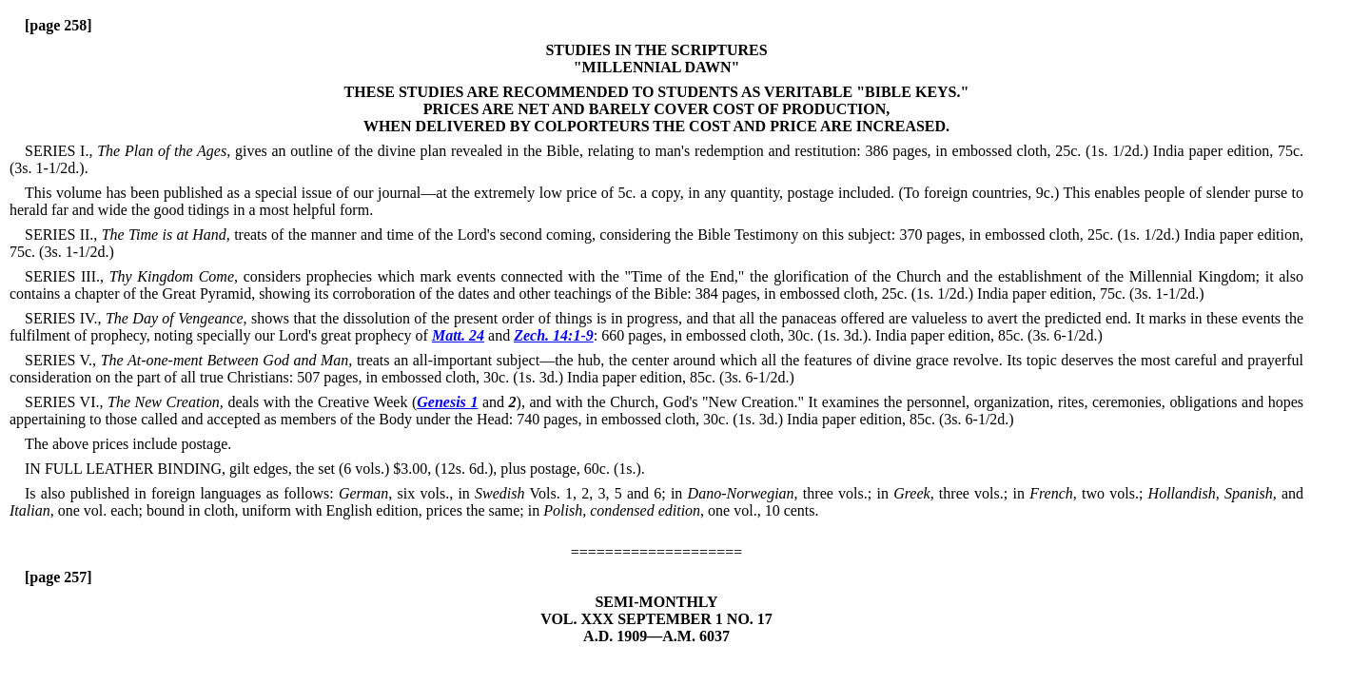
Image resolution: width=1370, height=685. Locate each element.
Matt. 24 (458, 335)
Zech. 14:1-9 (554, 335)
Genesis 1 (447, 402)
